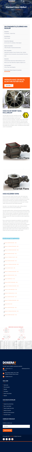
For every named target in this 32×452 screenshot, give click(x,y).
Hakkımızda (5, 385)
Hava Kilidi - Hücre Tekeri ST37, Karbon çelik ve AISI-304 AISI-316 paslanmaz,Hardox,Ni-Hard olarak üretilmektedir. (15, 207)
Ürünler (12, 9)
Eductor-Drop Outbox (7, 393)
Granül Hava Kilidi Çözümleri (8, 412)
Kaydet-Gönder (7, 430)
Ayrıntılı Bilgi (9, 85)
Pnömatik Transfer (7, 414)
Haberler (5, 395)
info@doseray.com (7, 376)
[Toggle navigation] (23, 1)
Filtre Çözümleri (6, 387)
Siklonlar (5, 389)
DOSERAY (11, 436)
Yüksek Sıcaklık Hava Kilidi (8, 408)
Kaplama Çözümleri (7, 410)
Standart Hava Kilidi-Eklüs (8, 404)
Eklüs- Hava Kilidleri (7, 406)
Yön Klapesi (5, 391)
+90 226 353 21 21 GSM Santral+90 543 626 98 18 (16, 369)
